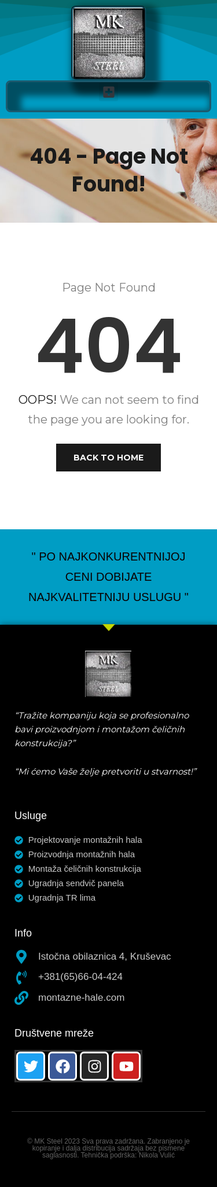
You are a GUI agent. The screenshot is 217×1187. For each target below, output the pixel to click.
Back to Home (108, 457)
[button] (108, 91)
